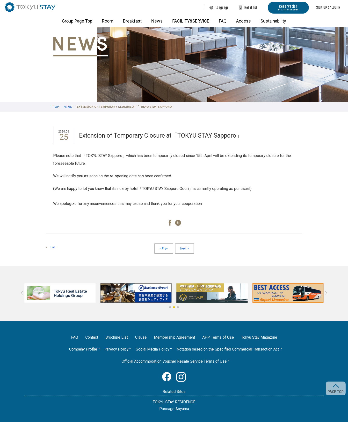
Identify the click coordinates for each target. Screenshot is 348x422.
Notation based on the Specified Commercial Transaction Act (228, 349)
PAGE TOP (336, 391)
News (157, 20)
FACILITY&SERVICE (190, 20)
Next (184, 248)
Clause (141, 337)
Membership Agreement (174, 337)
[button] (170, 307)
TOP (56, 107)
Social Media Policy (152, 349)
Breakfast (132, 20)
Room (107, 20)
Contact (91, 337)
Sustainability (273, 20)
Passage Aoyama (174, 408)
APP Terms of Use (218, 337)
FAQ (222, 20)
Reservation (288, 7)
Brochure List (116, 337)
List (53, 247)
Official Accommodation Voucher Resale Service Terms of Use (174, 361)
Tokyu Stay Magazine (259, 337)
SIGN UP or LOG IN (328, 7)
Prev (164, 248)
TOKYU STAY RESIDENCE (174, 402)
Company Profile (83, 349)
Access (243, 20)
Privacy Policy (116, 349)
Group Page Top (77, 20)
